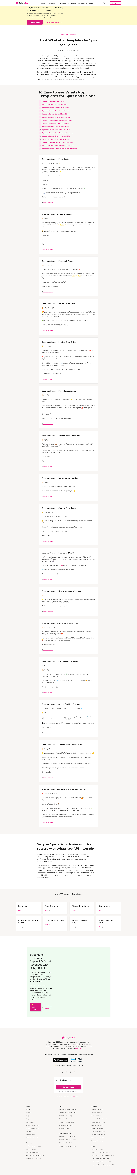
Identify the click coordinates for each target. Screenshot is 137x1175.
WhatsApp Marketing (65, 1116)
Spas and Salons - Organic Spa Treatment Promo (59, 149)
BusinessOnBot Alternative (99, 1119)
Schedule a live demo (54, 22)
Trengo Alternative (97, 1141)
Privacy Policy (30, 1134)
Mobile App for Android (66, 1125)
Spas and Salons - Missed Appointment (56, 117)
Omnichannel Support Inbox (67, 1112)
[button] (43, 3)
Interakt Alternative (97, 1109)
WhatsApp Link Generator (67, 1136)
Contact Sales (68, 1087)
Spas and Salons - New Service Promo (55, 111)
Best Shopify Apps (97, 1149)
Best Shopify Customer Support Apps (102, 1155)
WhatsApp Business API (66, 1122)
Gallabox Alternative (97, 1128)
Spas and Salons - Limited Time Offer (55, 114)
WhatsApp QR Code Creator (67, 1140)
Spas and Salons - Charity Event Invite (55, 126)
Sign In (105, 3)
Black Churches (31, 1149)
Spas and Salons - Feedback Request (55, 108)
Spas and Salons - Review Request (54, 104)
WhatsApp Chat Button (66, 1143)
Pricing (73, 3)
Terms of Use (30, 1131)
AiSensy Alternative (97, 1125)
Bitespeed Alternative (98, 1122)
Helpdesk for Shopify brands (67, 1109)
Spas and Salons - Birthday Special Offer (56, 136)
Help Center (64, 3)
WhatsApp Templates (68, 34)
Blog (27, 1116)
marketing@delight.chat (74, 1096)
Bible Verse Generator (32, 1152)
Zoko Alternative (96, 1112)
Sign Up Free (115, 3)
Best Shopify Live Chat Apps (100, 1158)
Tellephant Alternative (98, 1131)
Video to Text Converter (33, 1158)
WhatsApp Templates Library (67, 1146)
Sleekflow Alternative (97, 1138)
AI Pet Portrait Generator (34, 1146)
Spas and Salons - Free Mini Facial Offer (56, 139)
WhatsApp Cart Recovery (66, 1119)
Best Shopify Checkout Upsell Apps (102, 1162)
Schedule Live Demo (85, 3)
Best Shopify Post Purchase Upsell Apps (103, 1165)
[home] (22, 3)
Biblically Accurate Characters (35, 1155)
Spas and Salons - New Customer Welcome (57, 133)
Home (28, 1109)
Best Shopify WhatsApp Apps (100, 1152)
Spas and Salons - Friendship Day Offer (56, 130)
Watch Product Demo (33, 1125)
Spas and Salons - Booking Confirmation (56, 123)
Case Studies (30, 1122)
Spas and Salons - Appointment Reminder (57, 120)
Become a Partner (32, 1138)
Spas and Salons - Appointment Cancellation (58, 145)
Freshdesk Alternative (98, 1134)
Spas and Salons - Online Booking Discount (57, 142)
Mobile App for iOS (64, 1128)
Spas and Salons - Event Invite (53, 101)
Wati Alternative (96, 1116)
